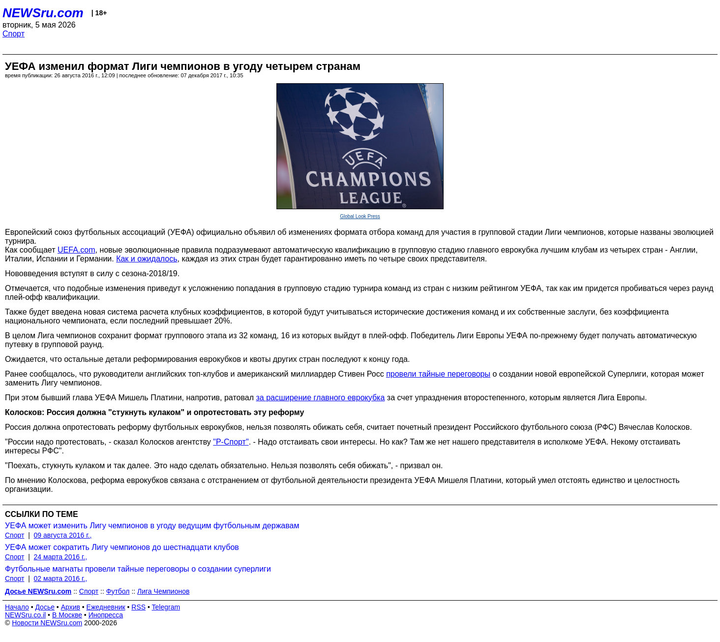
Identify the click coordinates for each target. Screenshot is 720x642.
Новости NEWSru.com (47, 623)
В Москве (67, 615)
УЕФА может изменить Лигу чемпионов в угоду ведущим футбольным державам (152, 525)
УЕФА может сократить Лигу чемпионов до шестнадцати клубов (122, 547)
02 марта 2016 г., (61, 578)
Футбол (118, 591)
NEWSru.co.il (25, 615)
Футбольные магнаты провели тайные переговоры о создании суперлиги (138, 569)
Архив (70, 607)
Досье (45, 607)
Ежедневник (106, 607)
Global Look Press (360, 216)
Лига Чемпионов (163, 591)
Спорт (13, 34)
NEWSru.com (43, 12)
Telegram (166, 607)
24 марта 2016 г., (61, 557)
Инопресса (106, 615)
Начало (17, 607)
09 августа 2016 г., (63, 535)
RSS (138, 607)
